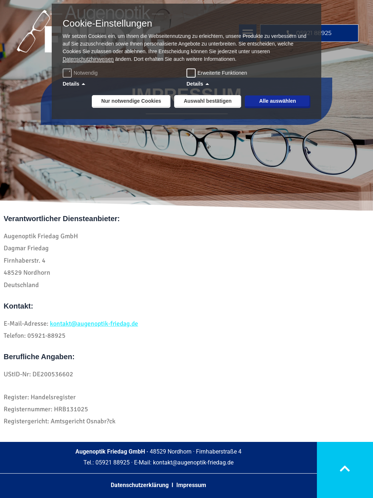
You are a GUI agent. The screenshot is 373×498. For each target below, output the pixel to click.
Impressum (191, 485)
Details (71, 84)
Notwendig (81, 72)
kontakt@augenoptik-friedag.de (95, 323)
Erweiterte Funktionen (222, 73)
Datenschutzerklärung (140, 485)
